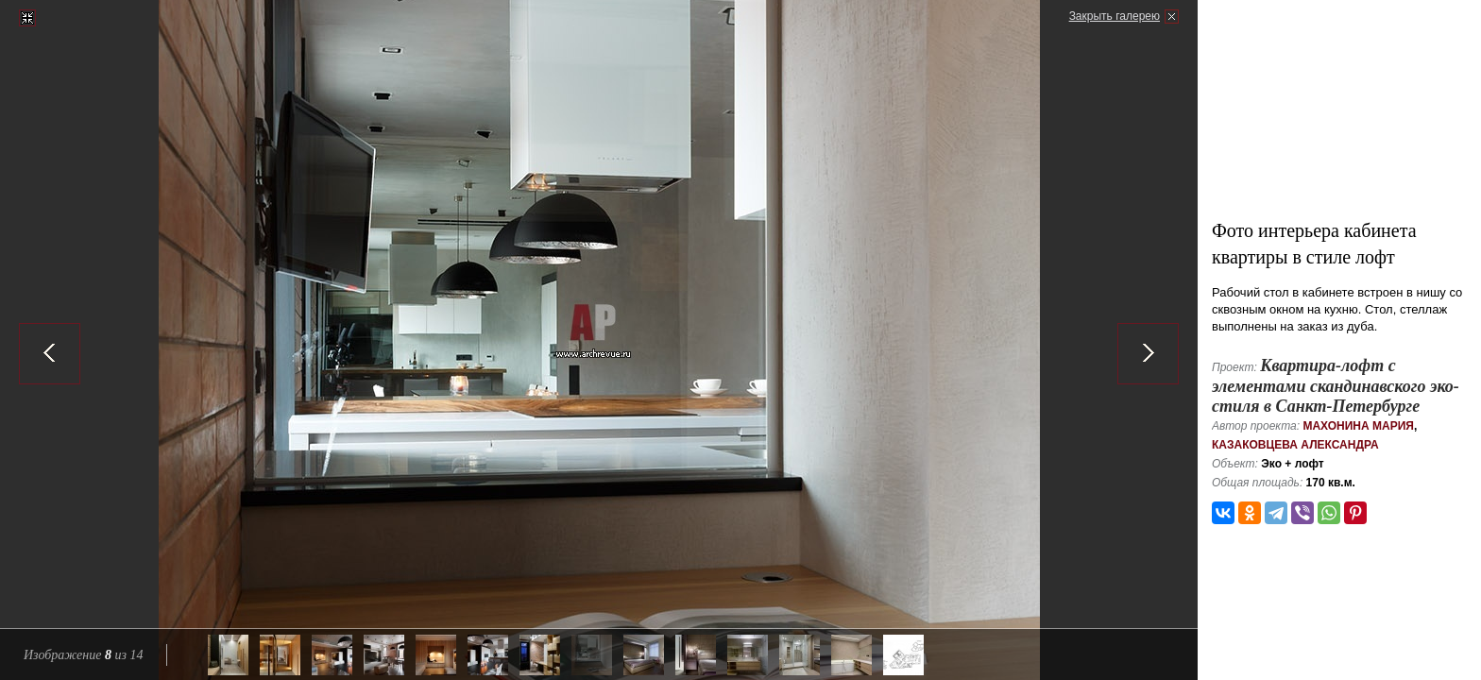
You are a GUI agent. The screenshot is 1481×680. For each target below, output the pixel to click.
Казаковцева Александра (1295, 444)
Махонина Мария (1358, 426)
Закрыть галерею (1114, 16)
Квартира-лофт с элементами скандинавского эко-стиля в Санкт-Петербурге (1335, 386)
